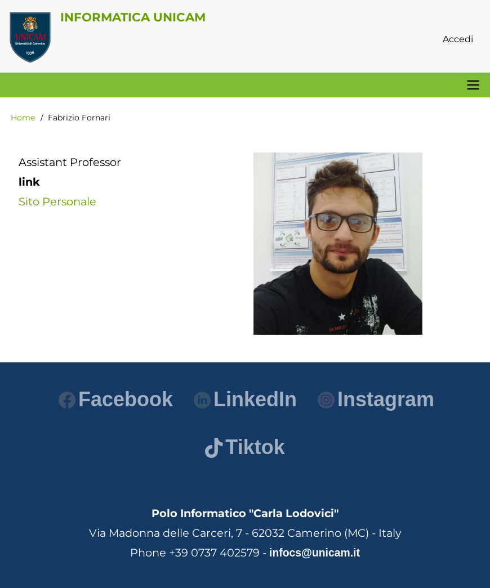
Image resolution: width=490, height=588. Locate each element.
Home (23, 118)
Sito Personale (57, 201)
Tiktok (244, 447)
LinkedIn (245, 399)
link (29, 181)
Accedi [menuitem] (458, 39)
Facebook (116, 399)
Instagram (376, 399)
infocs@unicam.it (314, 552)
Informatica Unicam (133, 17)
